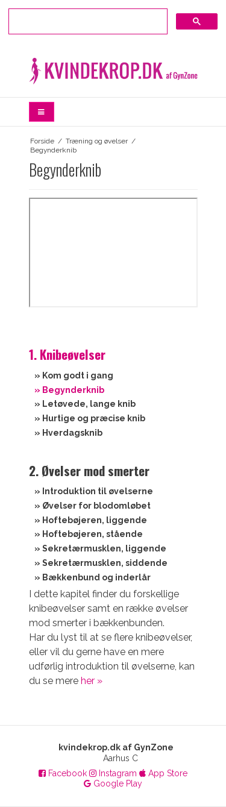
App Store (163, 773)
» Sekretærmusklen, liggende (100, 548)
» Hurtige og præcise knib (89, 418)
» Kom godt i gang (73, 375)
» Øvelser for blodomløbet (92, 505)
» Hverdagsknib (68, 433)
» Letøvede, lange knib (85, 404)
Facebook (63, 773)
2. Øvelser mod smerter (89, 470)
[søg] (86, 19)
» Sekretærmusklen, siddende (101, 563)
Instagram (113, 773)
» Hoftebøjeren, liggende (90, 520)
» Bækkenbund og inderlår (92, 577)
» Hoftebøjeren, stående (88, 534)
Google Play (113, 783)
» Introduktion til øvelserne (91, 491)
